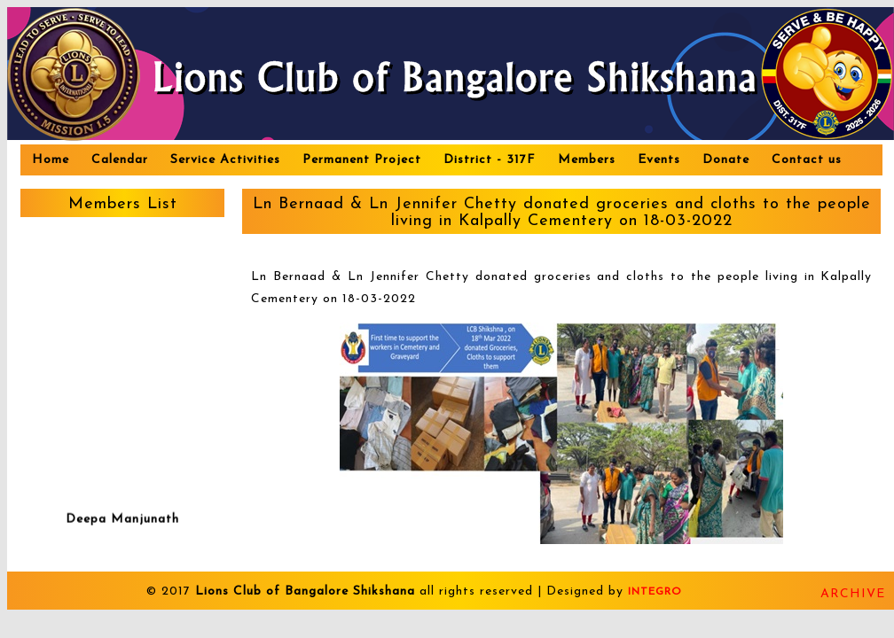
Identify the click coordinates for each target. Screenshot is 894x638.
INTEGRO (655, 592)
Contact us (807, 160)
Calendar (119, 160)
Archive (852, 594)
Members (587, 160)
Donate (725, 160)
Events (659, 160)
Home (50, 160)
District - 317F (489, 160)
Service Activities (225, 160)
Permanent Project (361, 160)
